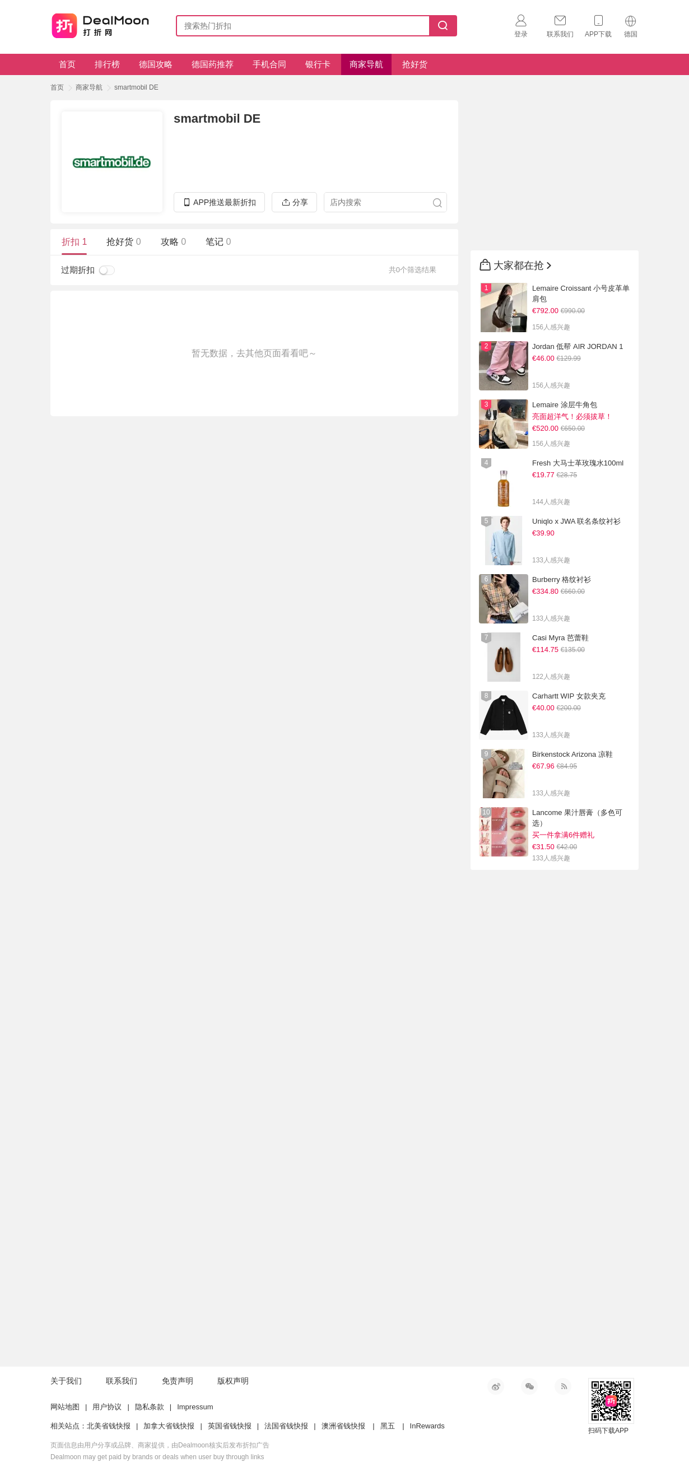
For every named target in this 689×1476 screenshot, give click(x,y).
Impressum (195, 1407)
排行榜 (107, 64)
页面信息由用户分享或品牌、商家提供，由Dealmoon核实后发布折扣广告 (159, 1445)
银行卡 (317, 64)
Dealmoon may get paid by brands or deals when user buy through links (157, 1457)
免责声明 (177, 1380)
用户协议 (107, 1407)
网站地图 (65, 1407)
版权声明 (233, 1380)
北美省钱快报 (109, 1426)
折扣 (74, 241)
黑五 (387, 1426)
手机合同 (269, 64)
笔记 (218, 241)
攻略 (173, 241)
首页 (67, 64)
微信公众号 (529, 1386)
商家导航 (366, 64)
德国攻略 (156, 64)
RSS (563, 1386)
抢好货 (414, 64)
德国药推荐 (213, 64)
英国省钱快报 (230, 1426)
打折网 (100, 23)
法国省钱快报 (286, 1426)
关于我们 (66, 1380)
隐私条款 (149, 1407)
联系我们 (121, 1380)
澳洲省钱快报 (343, 1426)
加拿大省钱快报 (168, 1426)
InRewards (427, 1426)
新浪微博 (495, 1386)
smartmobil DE (136, 87)
